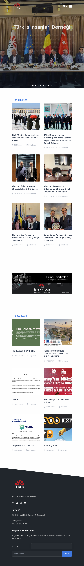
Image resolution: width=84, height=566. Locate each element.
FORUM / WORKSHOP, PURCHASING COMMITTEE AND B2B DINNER (56, 354)
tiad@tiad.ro (17, 520)
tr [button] (64, 6)
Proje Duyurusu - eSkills (23, 445)
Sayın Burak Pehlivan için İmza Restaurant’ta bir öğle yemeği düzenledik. (58, 238)
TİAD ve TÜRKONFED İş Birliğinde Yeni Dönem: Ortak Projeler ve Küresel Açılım (57, 189)
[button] (33, 85)
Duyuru (15, 399)
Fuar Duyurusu (50, 445)
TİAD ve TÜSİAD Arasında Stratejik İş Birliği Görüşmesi (25, 187)
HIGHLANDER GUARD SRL (23, 351)
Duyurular (21, 316)
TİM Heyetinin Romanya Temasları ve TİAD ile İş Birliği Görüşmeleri (25, 238)
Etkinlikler (21, 100)
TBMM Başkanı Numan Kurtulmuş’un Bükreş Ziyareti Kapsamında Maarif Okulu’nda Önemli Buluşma (57, 139)
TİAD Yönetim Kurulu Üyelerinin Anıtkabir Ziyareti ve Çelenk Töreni (26, 138)
